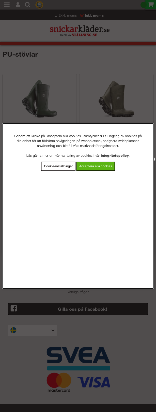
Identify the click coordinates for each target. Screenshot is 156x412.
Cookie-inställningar (58, 166)
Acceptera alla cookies (95, 166)
